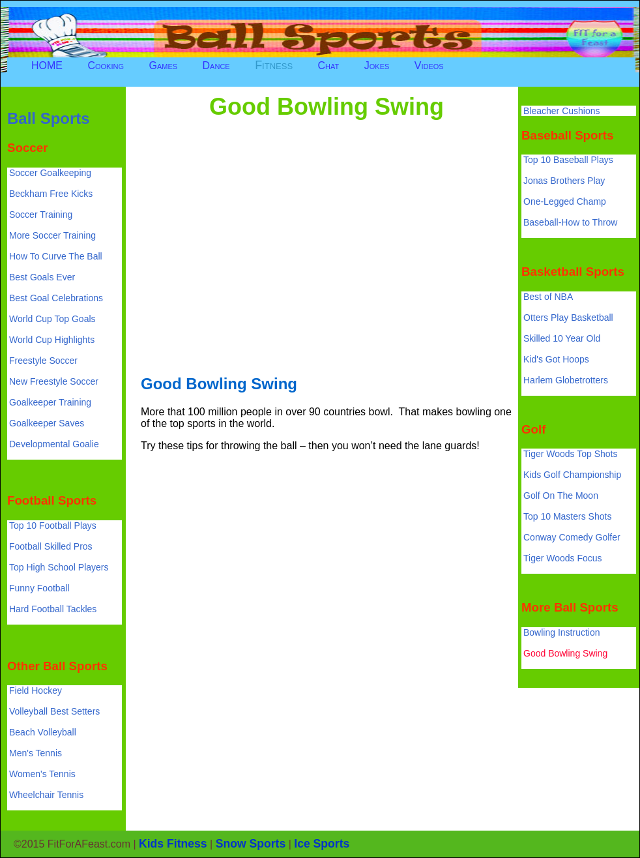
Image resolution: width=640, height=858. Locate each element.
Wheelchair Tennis (46, 795)
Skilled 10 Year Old (561, 338)
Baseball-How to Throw (570, 222)
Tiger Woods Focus (562, 558)
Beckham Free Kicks (51, 193)
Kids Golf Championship (572, 474)
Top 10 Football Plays (52, 525)
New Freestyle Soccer (53, 381)
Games (163, 65)
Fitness (274, 65)
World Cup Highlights (52, 339)
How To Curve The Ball (55, 256)
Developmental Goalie (54, 444)
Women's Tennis (42, 774)
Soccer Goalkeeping (50, 173)
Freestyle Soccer (43, 360)
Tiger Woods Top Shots (570, 454)
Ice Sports (321, 843)
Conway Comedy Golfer (571, 537)
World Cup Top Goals (52, 319)
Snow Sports (251, 843)
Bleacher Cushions (561, 111)
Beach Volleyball (42, 732)
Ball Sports (48, 118)
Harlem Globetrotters (565, 380)
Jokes (377, 65)
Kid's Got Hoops (556, 359)
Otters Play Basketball (568, 317)
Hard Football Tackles (52, 609)
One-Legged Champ (564, 201)
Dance (216, 65)
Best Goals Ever (42, 277)
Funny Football (39, 588)
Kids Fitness (173, 843)
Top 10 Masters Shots (567, 516)
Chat (329, 65)
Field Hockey (35, 690)
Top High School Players (59, 567)
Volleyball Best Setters (54, 711)
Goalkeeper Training (50, 402)
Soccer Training (40, 214)
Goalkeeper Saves (46, 423)
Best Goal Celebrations (56, 298)
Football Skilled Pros (51, 546)
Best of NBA (548, 296)
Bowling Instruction (561, 632)
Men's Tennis (35, 753)
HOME (47, 65)
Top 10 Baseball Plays (568, 160)
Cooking (105, 65)
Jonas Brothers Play (564, 180)
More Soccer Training (52, 235)
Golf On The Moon (560, 495)
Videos (429, 65)
